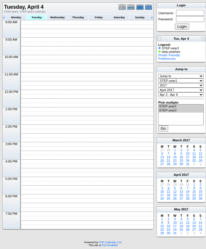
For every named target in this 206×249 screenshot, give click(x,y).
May (177, 209)
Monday (16, 17)
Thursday (78, 17)
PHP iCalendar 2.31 (110, 242)
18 (194, 157)
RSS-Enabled (110, 245)
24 (187, 160)
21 (168, 160)
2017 (186, 140)
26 (200, 160)
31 (187, 164)
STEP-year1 (181, 106)
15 (175, 157)
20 (162, 160)
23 (181, 160)
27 (162, 164)
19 (200, 157)
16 (181, 157)
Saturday (119, 17)
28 (168, 164)
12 (200, 153)
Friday (99, 17)
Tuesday (36, 17)
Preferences (166, 58)
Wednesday (57, 17)
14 (168, 157)
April (177, 174)
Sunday (140, 17)
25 (194, 160)
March (177, 140)
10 (187, 153)
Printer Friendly (169, 55)
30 (181, 164)
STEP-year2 (181, 111)
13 (162, 157)
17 (187, 157)
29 (175, 164)
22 (175, 160)
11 (194, 153)
